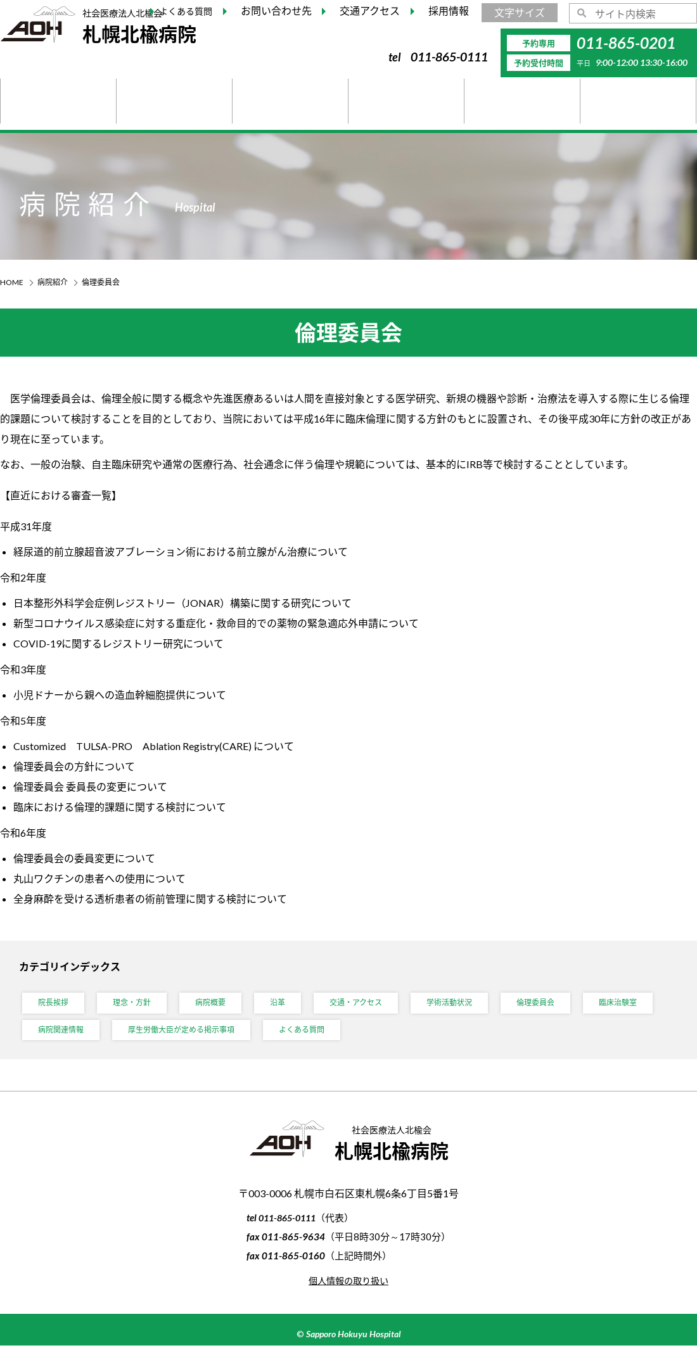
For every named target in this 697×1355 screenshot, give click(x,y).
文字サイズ (519, 12)
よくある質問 (419, 1036)
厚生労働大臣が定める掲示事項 (286, 1036)
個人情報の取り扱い (348, 1289)
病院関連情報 (153, 1036)
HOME (11, 282)
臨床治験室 (60, 1036)
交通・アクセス (379, 1005)
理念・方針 (140, 1005)
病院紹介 (52, 282)
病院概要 (224, 1005)
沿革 (295, 1005)
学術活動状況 (481, 1005)
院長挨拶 (56, 1005)
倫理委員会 (574, 1005)
